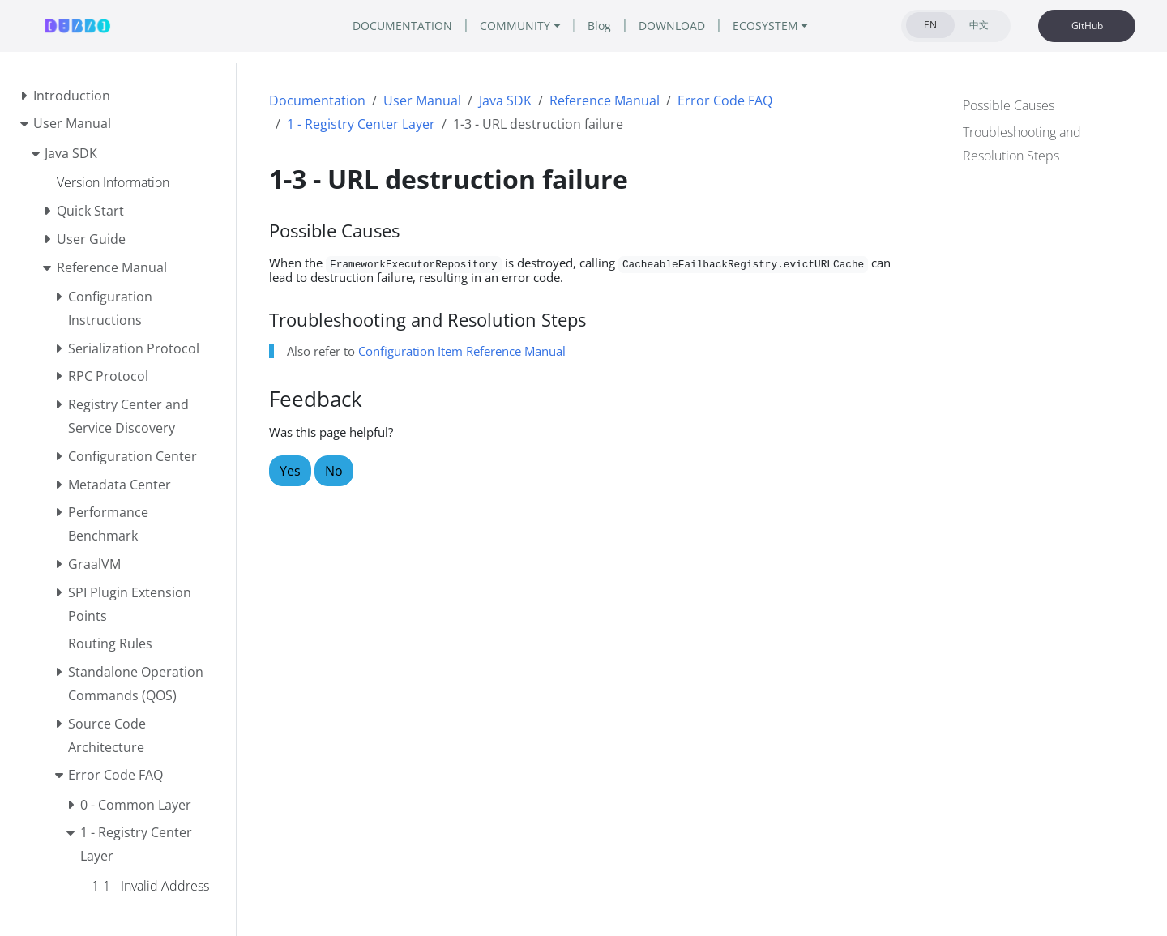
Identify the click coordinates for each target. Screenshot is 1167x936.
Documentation (317, 100)
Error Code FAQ (725, 100)
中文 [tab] (979, 25)
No (334, 471)
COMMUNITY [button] (509, 26)
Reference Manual (604, 100)
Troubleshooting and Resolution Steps (1022, 142)
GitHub (1087, 25)
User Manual (422, 100)
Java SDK (505, 100)
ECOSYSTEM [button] (789, 26)
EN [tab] (931, 25)
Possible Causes (1008, 104)
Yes (290, 471)
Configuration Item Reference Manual (462, 351)
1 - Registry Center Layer (361, 124)
